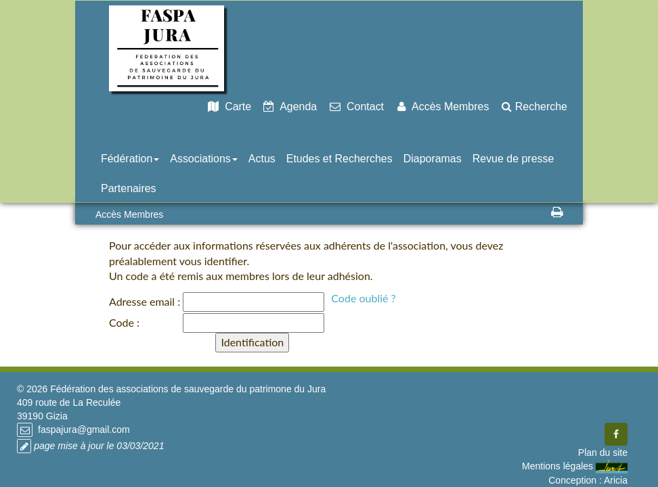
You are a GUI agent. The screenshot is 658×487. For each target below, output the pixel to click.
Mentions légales (557, 466)
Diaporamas (432, 158)
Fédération (130, 158)
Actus (262, 158)
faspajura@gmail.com (82, 429)
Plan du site (603, 452)
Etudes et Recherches (339, 158)
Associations (204, 158)
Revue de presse (513, 158)
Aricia (616, 480)
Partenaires (128, 188)
